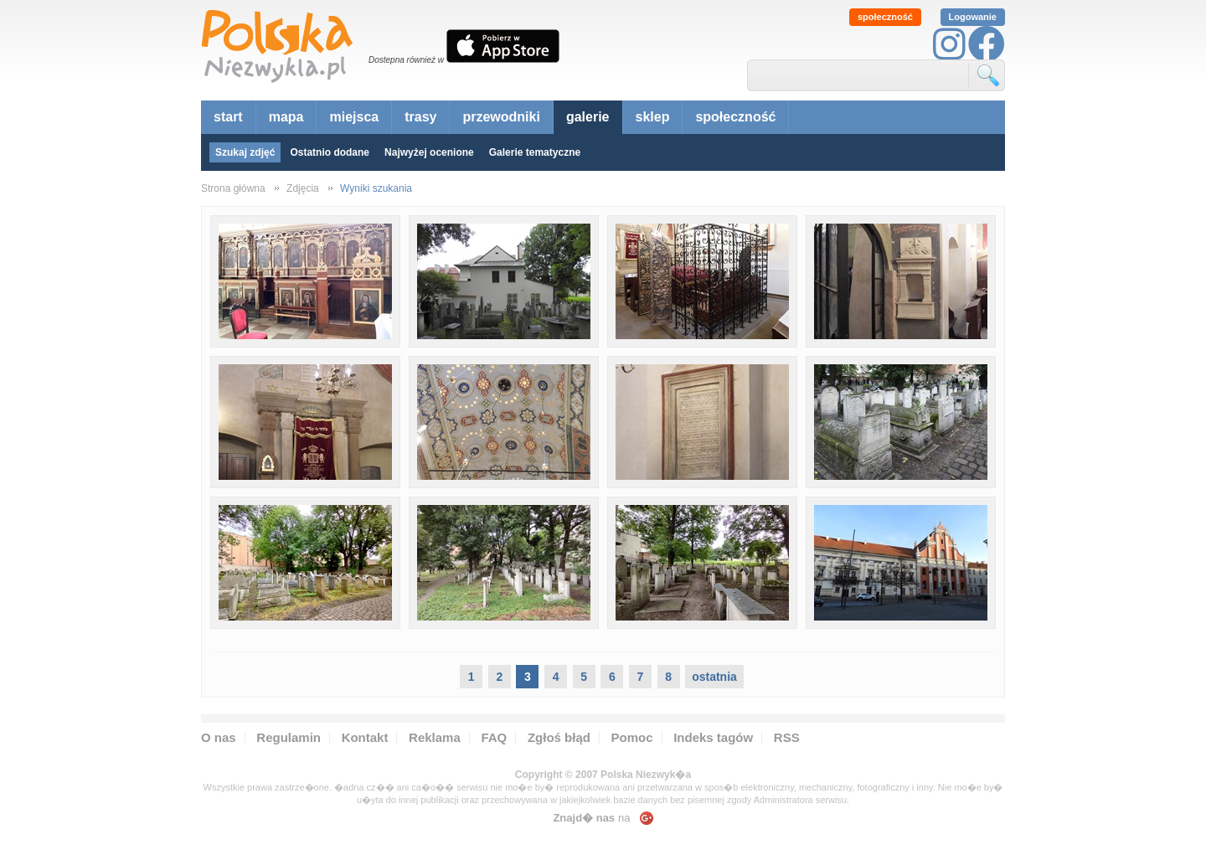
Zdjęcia (302, 188)
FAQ (494, 737)
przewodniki (500, 117)
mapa (286, 117)
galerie (588, 117)
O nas (218, 737)
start (228, 117)
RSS (787, 737)
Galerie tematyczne (534, 152)
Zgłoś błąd (559, 737)
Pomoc (632, 737)
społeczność (885, 17)
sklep (653, 117)
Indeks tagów (713, 737)
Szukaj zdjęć (245, 152)
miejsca (354, 117)
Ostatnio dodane (329, 152)
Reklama (435, 737)
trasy (420, 117)
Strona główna (233, 188)
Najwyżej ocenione (429, 152)
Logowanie (973, 17)
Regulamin (288, 737)
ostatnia (714, 676)
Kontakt (365, 737)
